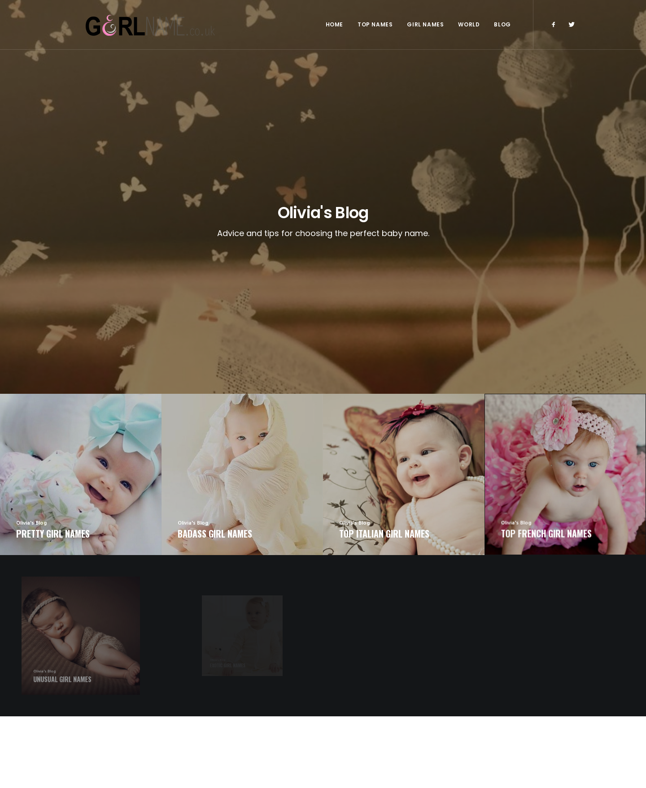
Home (334, 24)
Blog (502, 24)
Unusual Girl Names (357, 703)
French (534, 691)
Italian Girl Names (224, 718)
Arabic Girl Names (225, 690)
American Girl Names (228, 704)
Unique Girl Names (355, 730)
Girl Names (425, 24)
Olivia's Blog (481, 706)
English (506, 691)
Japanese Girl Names (227, 731)
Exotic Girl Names (354, 717)
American (519, 706)
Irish (527, 720)
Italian (550, 706)
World (469, 24)
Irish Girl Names (352, 690)
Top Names (375, 24)
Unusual (474, 720)
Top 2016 (476, 691)
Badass (503, 720)
